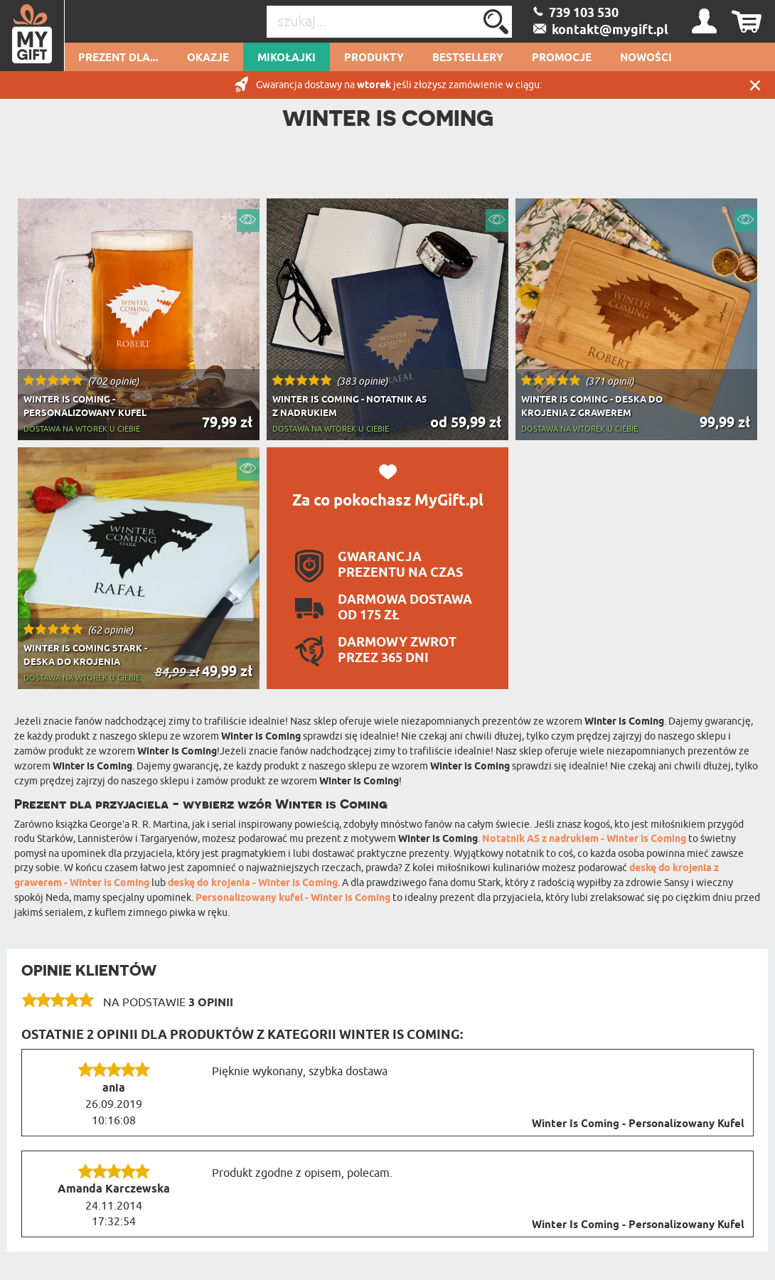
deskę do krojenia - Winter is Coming (253, 883)
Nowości (646, 58)
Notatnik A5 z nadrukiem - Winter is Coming (584, 839)
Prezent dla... (118, 58)
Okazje (208, 58)
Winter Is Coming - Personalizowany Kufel (638, 1124)
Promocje (562, 58)
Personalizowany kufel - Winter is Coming (293, 898)
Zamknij (755, 85)
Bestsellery (467, 58)
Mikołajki (286, 58)
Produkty (374, 58)
